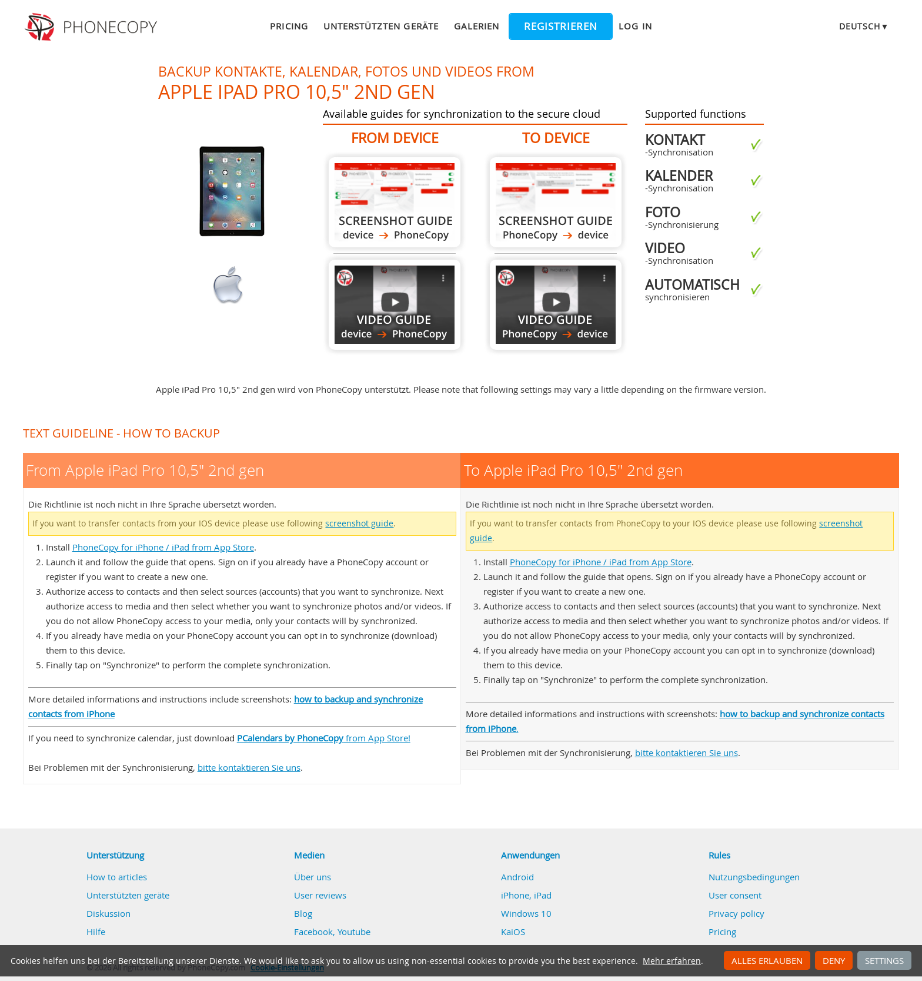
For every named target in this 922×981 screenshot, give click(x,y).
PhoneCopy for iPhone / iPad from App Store (163, 547)
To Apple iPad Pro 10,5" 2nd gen (556, 202)
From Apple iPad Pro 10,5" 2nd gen (394, 202)
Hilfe (95, 931)
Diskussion (108, 913)
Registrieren (560, 26)
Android (517, 877)
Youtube (354, 931)
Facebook (313, 931)
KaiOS (513, 931)
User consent (735, 895)
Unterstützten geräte (381, 26)
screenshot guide (359, 523)
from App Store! (323, 738)
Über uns (312, 877)
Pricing (289, 26)
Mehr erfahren (672, 961)
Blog (303, 913)
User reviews (320, 895)
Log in (635, 26)
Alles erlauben (767, 960)
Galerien (476, 26)
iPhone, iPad (526, 895)
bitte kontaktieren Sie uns (249, 767)
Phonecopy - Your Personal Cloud (92, 27)
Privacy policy (736, 913)
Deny (834, 960)
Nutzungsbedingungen (754, 877)
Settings (884, 960)
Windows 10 (526, 913)
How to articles (116, 877)
